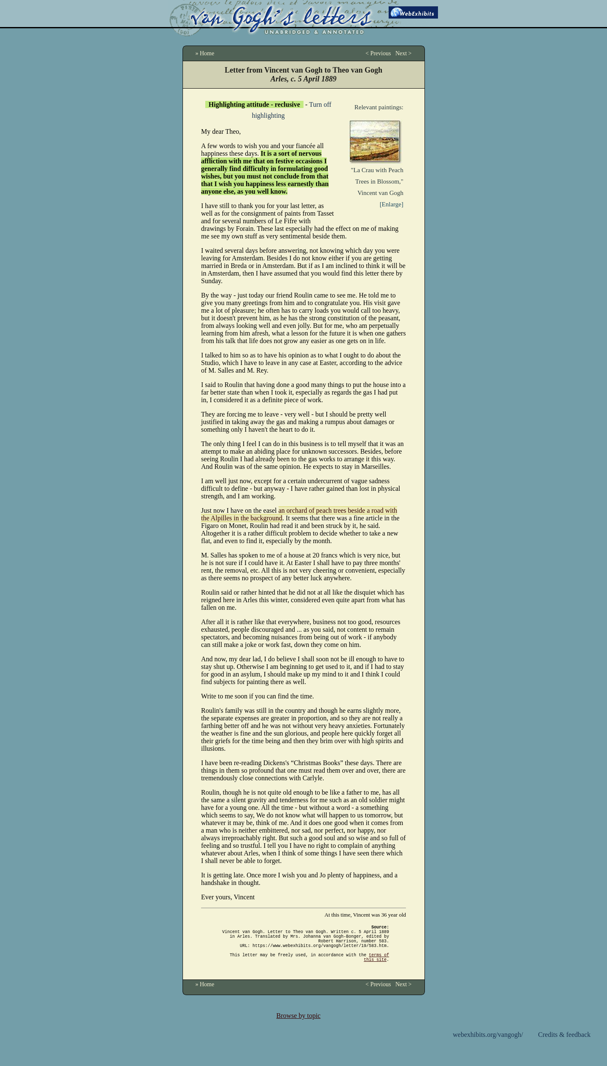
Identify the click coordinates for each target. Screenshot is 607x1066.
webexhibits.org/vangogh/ (488, 1044)
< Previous (378, 53)
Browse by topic (299, 1025)
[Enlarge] (391, 204)
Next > (403, 53)
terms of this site (376, 966)
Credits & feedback (564, 1044)
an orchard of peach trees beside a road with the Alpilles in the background (299, 514)
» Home (205, 53)
